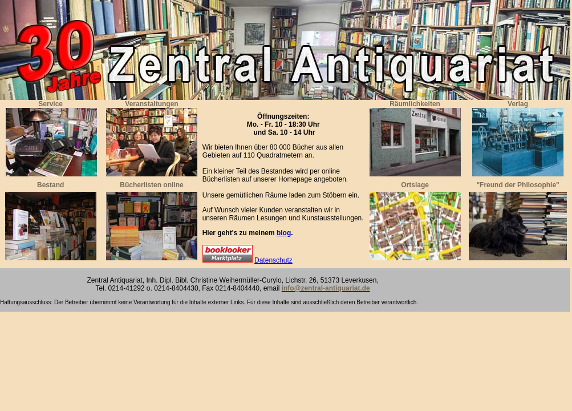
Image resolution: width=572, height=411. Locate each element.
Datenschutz (273, 260)
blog (284, 233)
